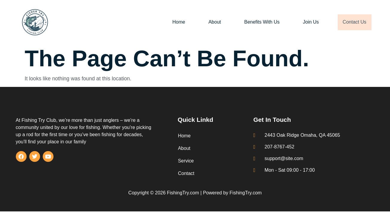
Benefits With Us (258, 21)
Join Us (307, 21)
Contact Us (352, 21)
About (211, 21)
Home (175, 21)
